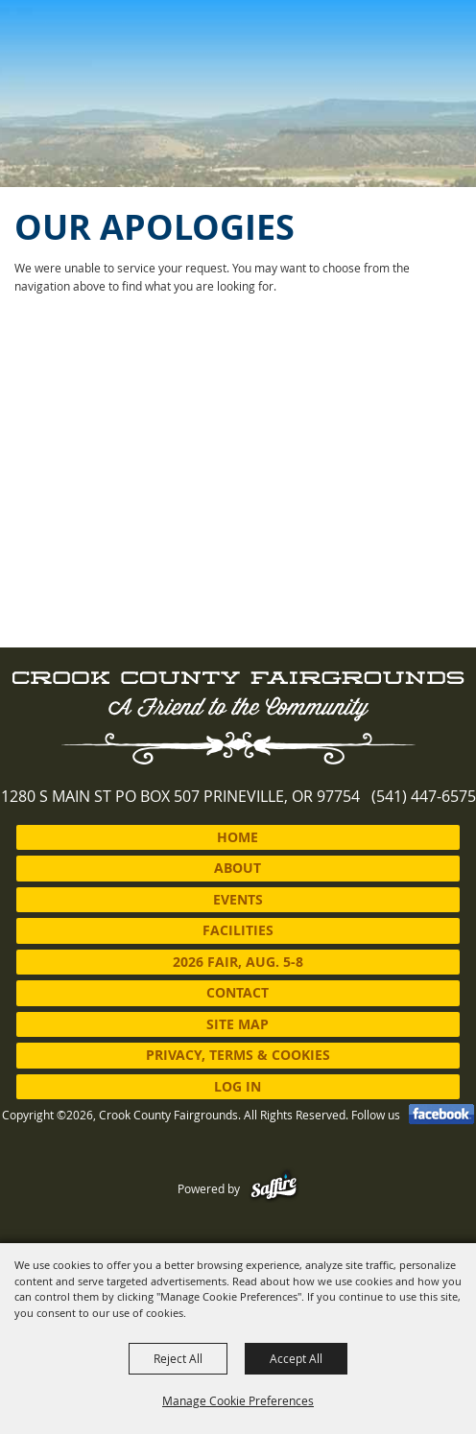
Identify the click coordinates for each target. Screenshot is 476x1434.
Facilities (238, 930)
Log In (237, 1086)
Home (237, 837)
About (237, 867)
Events (238, 899)
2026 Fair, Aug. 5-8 (238, 961)
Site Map (237, 1024)
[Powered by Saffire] (274, 1188)
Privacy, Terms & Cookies (238, 1055)
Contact (237, 992)
